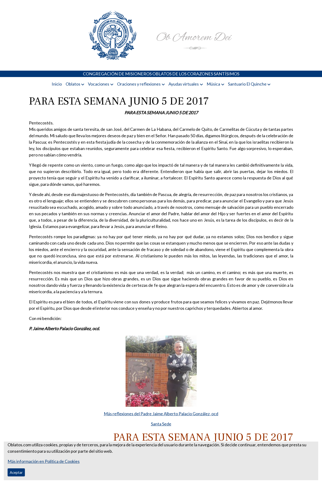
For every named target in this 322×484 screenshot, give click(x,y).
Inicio (57, 84)
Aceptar (16, 472)
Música (213, 84)
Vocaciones (98, 84)
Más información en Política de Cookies (44, 461)
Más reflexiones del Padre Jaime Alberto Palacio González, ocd (161, 413)
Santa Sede (161, 423)
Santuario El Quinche (247, 84)
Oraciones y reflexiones (139, 84)
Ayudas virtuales (183, 84)
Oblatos (73, 84)
